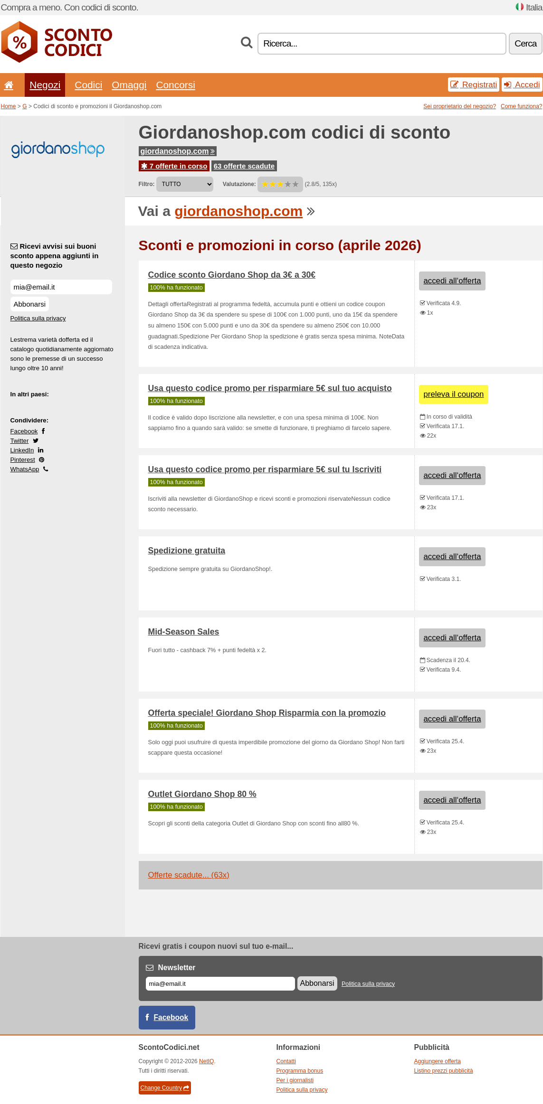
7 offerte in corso (174, 166)
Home (8, 106)
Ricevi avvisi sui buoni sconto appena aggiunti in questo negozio (54, 255)
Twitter (19, 440)
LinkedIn (22, 450)
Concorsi (175, 84)
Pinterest (22, 459)
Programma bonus (300, 1070)
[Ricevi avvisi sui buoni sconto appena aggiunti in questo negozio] (61, 287)
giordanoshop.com (178, 151)
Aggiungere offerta (437, 1061)
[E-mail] (220, 984)
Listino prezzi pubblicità (443, 1070)
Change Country (165, 1088)
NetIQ (206, 1061)
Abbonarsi (30, 304)
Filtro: (147, 184)
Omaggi (129, 84)
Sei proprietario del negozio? (459, 106)
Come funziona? (521, 106)
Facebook (24, 431)
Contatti (286, 1061)
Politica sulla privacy (38, 318)
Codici (88, 84)
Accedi (522, 84)
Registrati (473, 84)
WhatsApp (24, 469)
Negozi (44, 84)
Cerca (525, 43)
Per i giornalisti (295, 1080)
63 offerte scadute (244, 166)
